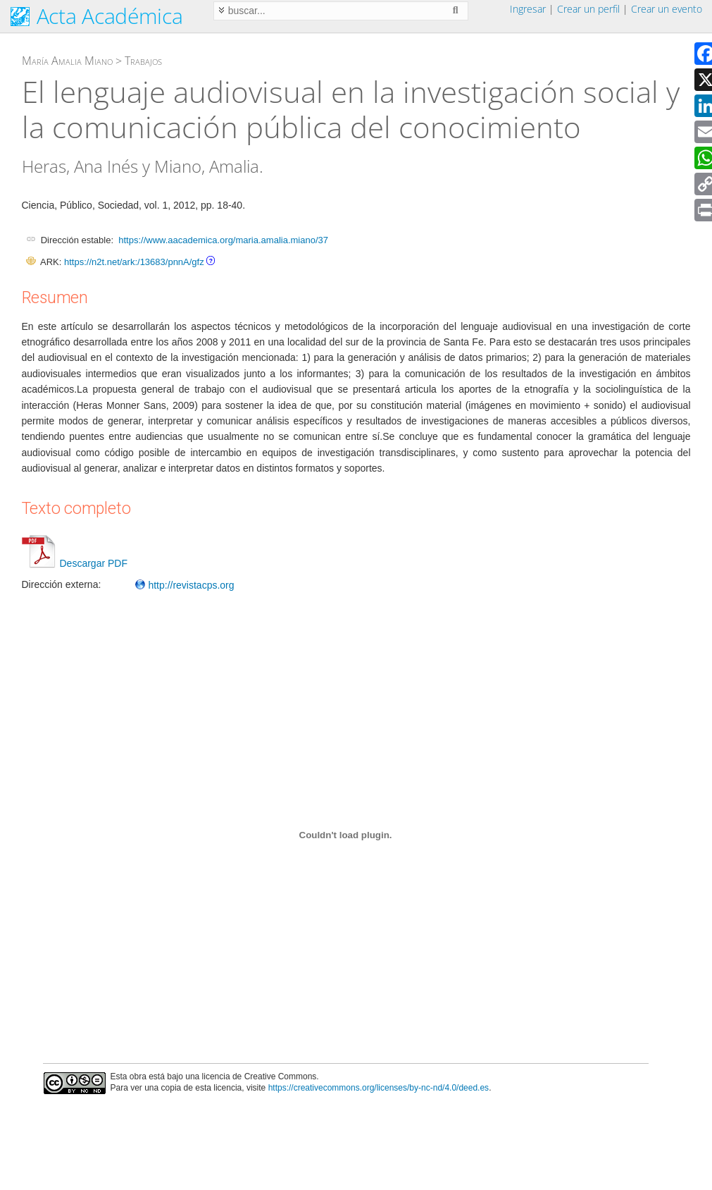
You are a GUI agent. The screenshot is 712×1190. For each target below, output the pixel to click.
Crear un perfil (588, 9)
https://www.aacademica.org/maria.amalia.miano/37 (223, 240)
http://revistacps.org (185, 585)
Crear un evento (666, 9)
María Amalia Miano (67, 60)
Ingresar (528, 9)
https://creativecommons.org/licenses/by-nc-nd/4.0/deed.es (378, 1088)
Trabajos (143, 60)
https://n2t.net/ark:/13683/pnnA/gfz (134, 262)
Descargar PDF (74, 563)
